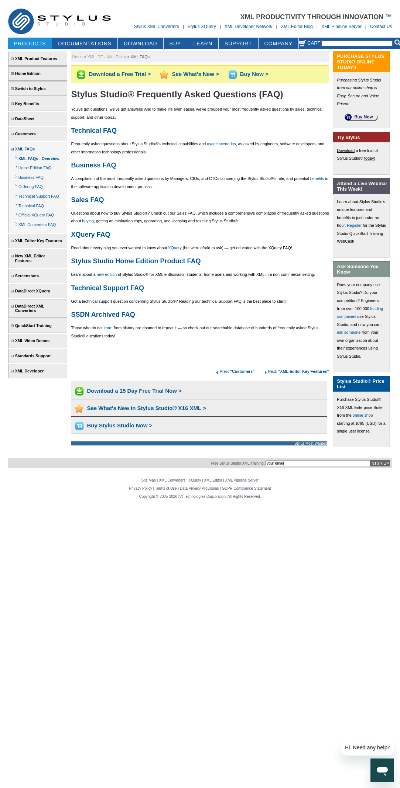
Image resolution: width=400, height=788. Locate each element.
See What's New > (195, 74)
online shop (363, 415)
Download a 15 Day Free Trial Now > (134, 391)
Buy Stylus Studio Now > (119, 425)
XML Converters (172, 480)
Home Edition (28, 73)
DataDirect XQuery (32, 291)
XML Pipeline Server (341, 26)
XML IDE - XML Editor (106, 57)
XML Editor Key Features (38, 241)
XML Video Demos (32, 341)
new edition (107, 274)
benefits (317, 178)
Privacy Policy (140, 488)
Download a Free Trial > (120, 74)
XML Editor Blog (297, 26)
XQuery (174, 248)
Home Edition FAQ (34, 168)
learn (108, 328)
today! (369, 158)
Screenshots (27, 276)
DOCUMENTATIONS (85, 43)
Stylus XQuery (202, 26)
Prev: (234, 371)
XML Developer (29, 371)
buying (88, 221)
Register (354, 225)
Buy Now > (254, 74)
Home (77, 57)
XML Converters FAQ (37, 224)
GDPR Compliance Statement (246, 488)
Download (346, 150)
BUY (175, 43)
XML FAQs (25, 149)
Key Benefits (27, 103)
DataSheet (25, 119)
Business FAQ (31, 177)
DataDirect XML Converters (29, 308)
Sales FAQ (87, 200)
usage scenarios (221, 144)
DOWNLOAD (140, 43)
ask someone (348, 332)
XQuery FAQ (90, 234)
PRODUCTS (30, 43)
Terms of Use (166, 488)
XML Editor (213, 480)
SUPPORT (238, 43)
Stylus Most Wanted (310, 443)
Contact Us (381, 26)
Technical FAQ (31, 206)
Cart (309, 43)
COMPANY (278, 43)
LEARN (202, 43)
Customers (25, 134)
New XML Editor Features (30, 258)
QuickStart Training (33, 325)
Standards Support (33, 356)
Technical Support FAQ (38, 196)
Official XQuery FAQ (36, 215)
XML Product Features (36, 58)
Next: (296, 371)
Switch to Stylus (30, 88)
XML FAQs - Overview (38, 158)
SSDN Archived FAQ (103, 314)
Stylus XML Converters (156, 26)
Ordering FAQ (30, 186)
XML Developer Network (249, 26)
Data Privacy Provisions (199, 488)
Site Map (148, 480)
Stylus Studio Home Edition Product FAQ (136, 261)
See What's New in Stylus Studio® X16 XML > (146, 408)
